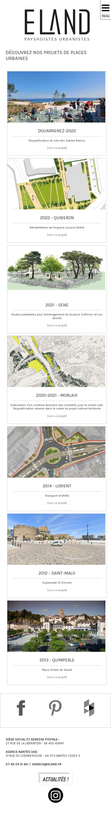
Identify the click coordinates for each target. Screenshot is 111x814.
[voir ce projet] (57, 148)
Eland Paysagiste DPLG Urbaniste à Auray (56, 24)
